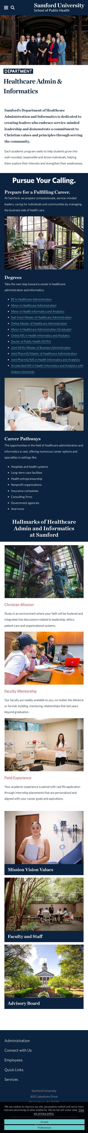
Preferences (44, 1127)
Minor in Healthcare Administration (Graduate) (41, 329)
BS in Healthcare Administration (31, 299)
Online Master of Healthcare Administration (39, 323)
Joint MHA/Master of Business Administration (41, 347)
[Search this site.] (13, 7)
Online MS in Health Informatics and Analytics (40, 335)
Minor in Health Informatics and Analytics (37, 311)
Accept (44, 1121)
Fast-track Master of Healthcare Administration (41, 317)
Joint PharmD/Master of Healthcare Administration (44, 353)
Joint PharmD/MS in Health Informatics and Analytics (45, 360)
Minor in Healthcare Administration (33, 305)
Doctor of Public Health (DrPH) (31, 341)
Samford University (44, 1091)
